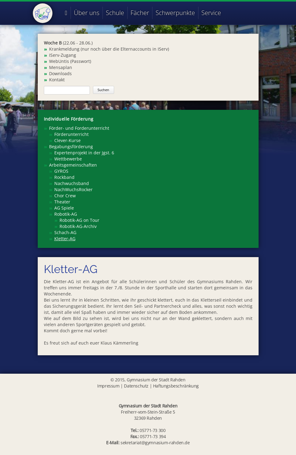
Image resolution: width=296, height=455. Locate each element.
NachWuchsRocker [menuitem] (73, 189)
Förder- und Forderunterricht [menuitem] (79, 128)
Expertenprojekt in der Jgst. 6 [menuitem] (84, 153)
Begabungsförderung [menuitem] (71, 146)
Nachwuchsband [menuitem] (71, 183)
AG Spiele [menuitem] (64, 208)
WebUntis (59, 61)
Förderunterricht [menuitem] (71, 134)
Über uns (86, 13)
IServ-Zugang (62, 55)
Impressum (108, 386)
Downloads (60, 73)
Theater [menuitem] (62, 202)
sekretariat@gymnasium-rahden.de (155, 442)
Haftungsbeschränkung (176, 386)
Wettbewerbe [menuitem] (68, 159)
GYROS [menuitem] (61, 171)
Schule (115, 13)
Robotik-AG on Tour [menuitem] (79, 220)
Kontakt (57, 80)
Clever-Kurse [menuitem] (67, 140)
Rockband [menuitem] (64, 177)
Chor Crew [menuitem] (65, 196)
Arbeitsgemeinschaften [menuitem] (73, 165)
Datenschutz (136, 386)
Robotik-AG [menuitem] (65, 214)
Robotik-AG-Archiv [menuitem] (78, 226)
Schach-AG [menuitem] (65, 232)
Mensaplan (60, 67)
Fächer (140, 13)
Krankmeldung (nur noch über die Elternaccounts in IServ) (109, 49)
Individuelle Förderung (69, 119)
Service (211, 13)
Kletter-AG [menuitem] (64, 238)
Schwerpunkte (175, 13)
